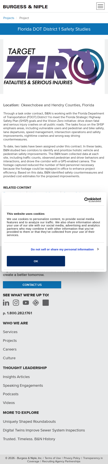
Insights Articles (16, 377)
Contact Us (32, 284)
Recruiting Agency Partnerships (61, 461)
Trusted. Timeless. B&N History (29, 439)
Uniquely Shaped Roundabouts (29, 421)
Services (10, 332)
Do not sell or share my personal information (62, 249)
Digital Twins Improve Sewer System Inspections (44, 430)
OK (36, 261)
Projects (8, 18)
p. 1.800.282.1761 (17, 313)
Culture (9, 358)
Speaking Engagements (23, 385)
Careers (10, 349)
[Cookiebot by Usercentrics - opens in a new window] (84, 200)
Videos (9, 402)
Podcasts (10, 394)
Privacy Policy (72, 458)
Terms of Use (53, 458)
